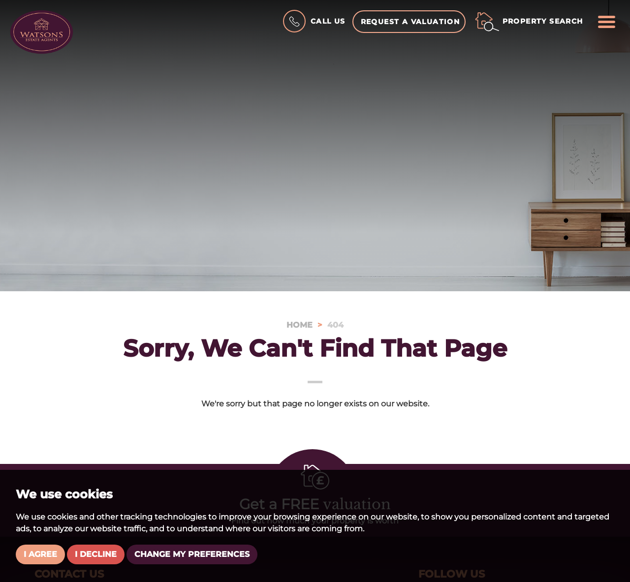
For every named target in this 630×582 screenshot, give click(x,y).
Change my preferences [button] (192, 554)
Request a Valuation (410, 21)
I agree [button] (40, 554)
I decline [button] (96, 554)
